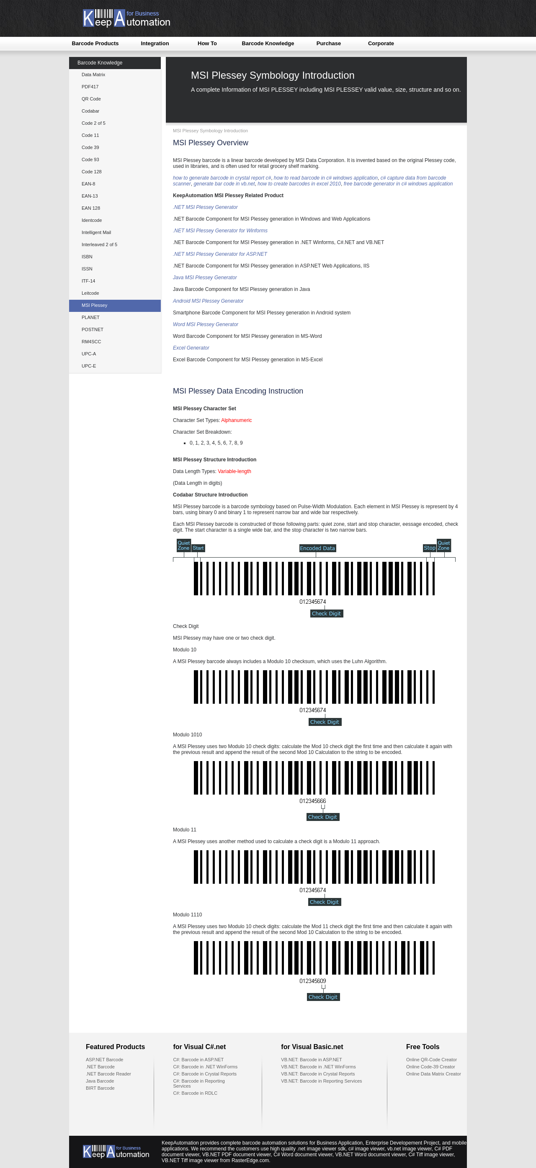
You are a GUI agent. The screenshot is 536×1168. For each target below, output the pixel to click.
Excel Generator (191, 348)
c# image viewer (366, 1149)
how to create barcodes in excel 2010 (299, 184)
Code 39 (90, 147)
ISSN (87, 268)
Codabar (90, 110)
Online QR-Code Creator (431, 1059)
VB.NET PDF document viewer (236, 1155)
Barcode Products (95, 43)
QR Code (91, 98)
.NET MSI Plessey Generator (205, 207)
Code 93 (90, 159)
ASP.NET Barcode (104, 1059)
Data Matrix (93, 74)
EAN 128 (91, 208)
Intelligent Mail (96, 232)
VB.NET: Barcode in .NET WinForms (318, 1066)
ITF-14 (88, 280)
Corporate (381, 43)
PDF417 (90, 86)
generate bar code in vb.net (224, 184)
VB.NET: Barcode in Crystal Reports (318, 1073)
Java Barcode (100, 1080)
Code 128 (92, 171)
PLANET (91, 317)
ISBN (87, 256)
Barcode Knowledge (268, 43)
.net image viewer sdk (321, 1149)
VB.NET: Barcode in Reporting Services (321, 1080)
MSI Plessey (94, 305)
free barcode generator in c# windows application (398, 184)
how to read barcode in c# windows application (326, 178)
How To (207, 43)
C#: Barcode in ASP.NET (198, 1059)
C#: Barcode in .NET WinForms (205, 1066)
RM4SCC (91, 341)
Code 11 (90, 135)
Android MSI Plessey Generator (208, 301)
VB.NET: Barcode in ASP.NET (311, 1059)
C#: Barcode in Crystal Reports (205, 1073)
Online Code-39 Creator (430, 1066)
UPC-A (89, 353)
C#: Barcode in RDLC (195, 1093)
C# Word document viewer (302, 1155)
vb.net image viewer (409, 1149)
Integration (155, 43)
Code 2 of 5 (94, 123)
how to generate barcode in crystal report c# (222, 178)
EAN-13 (90, 195)
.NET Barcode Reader (108, 1073)
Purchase (329, 43)
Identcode (92, 220)
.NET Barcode (100, 1066)
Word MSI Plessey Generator (205, 324)
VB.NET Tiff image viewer (190, 1160)
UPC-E (89, 365)
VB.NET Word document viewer (370, 1155)
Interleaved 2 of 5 (99, 244)
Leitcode (90, 293)
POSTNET (92, 329)
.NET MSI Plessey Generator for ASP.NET (220, 254)
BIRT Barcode (100, 1088)
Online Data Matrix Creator (433, 1073)
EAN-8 (88, 183)
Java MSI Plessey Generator (205, 277)
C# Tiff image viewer (431, 1155)
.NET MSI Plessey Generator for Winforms (220, 231)
